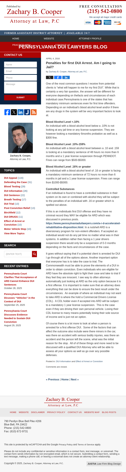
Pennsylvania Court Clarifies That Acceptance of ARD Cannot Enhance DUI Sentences (19, 282)
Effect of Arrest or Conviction (89, 361)
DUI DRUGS (13, 219)
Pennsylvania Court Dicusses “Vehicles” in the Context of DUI (20, 300)
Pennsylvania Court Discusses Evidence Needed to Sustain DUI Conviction (19, 316)
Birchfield (11, 214)
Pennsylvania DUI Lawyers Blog (34, 14)
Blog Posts (107, 411)
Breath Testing (14, 201)
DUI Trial (11, 205)
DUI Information (63, 361)
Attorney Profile (90, 38)
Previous (52, 379)
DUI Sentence (14, 196)
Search (34, 258)
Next (75, 379)
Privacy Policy (57, 411)
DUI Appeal (13, 177)
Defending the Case (17, 182)
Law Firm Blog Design (106, 463)
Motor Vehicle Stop (17, 232)
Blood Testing (14, 187)
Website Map (90, 411)
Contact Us (62, 45)
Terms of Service (86, 444)
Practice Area (21, 45)
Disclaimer (40, 411)
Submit (20, 97)
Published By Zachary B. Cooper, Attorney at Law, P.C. (100, 15)
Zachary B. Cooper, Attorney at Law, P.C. (44, 463)
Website (49, 38)
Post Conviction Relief (18, 210)
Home (15, 38)
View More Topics (13, 236)
